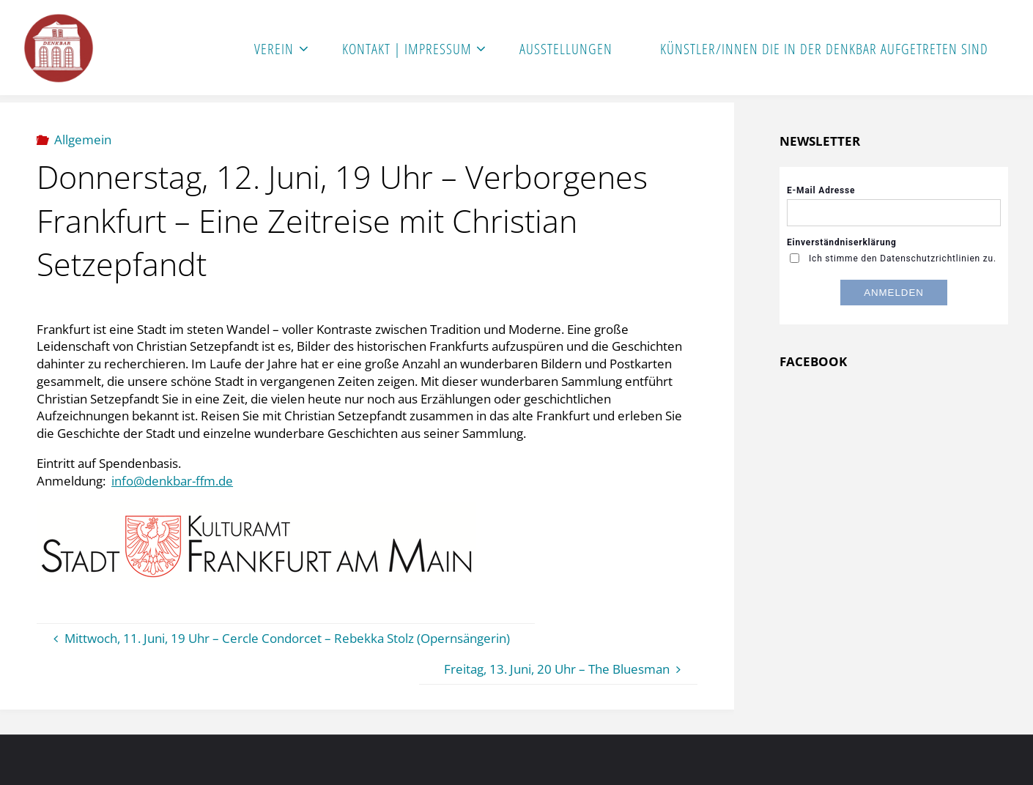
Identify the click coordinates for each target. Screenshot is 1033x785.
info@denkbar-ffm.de (172, 480)
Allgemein (82, 139)
